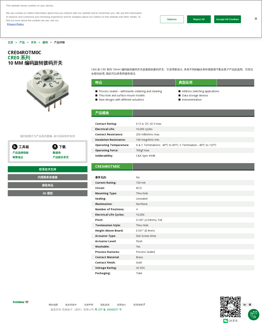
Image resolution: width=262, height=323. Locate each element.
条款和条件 (71, 304)
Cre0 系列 (19, 57)
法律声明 (88, 304)
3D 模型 (47, 193)
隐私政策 (105, 304)
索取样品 (47, 185)
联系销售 (139, 304)
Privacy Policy (15, 22)
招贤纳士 (121, 304)
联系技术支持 (47, 169)
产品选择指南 (20, 152)
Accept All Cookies (227, 17)
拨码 (45, 42)
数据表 (57, 152)
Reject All (199, 17)
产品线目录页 (61, 157)
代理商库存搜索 (47, 177)
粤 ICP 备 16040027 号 (108, 309)
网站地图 (53, 304)
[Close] (256, 16)
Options (172, 17)
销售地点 (18, 157)
